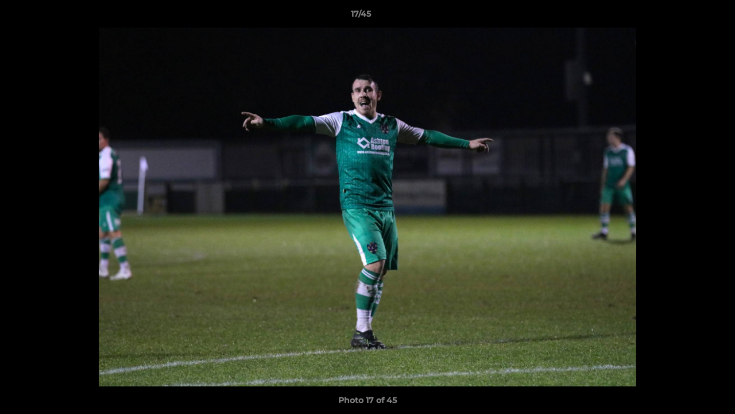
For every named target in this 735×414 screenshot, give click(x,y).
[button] (687, 17)
